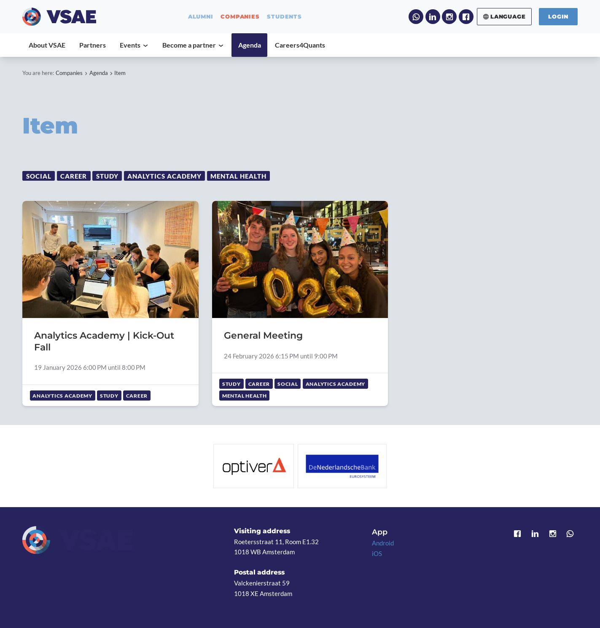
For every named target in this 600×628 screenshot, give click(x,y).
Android (383, 543)
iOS (377, 553)
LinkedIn (432, 16)
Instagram (449, 16)
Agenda (98, 72)
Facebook (466, 16)
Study (107, 176)
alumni (200, 16)
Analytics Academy (164, 176)
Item (120, 72)
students (284, 16)
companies (240, 16)
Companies (69, 72)
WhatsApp (416, 16)
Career (73, 176)
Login (558, 16)
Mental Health (238, 176)
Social (38, 176)
